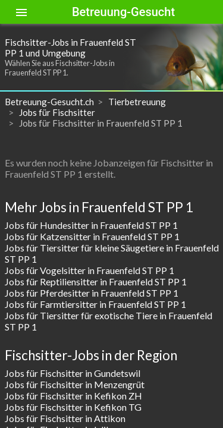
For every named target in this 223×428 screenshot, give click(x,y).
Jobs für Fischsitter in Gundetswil (72, 373)
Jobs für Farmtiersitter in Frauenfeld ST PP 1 (95, 304)
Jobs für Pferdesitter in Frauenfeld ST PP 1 (91, 292)
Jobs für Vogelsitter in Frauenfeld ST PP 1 (89, 270)
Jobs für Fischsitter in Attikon (65, 418)
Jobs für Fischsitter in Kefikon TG (73, 407)
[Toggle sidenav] (21, 12)
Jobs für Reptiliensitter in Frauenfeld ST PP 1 (96, 281)
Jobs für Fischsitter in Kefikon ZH (73, 395)
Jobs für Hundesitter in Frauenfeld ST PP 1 (91, 225)
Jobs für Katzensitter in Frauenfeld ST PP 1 (92, 236)
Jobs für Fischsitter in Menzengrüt (75, 384)
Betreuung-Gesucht (123, 12)
